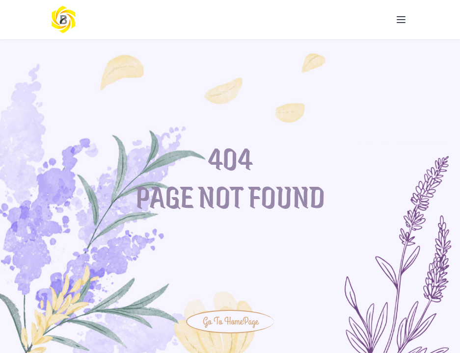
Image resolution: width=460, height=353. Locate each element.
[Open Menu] (401, 19)
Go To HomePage (230, 321)
